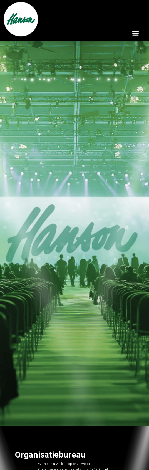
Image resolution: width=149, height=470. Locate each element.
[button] (135, 33)
